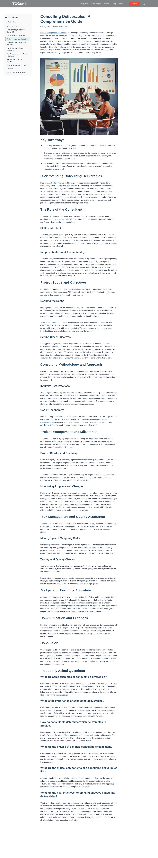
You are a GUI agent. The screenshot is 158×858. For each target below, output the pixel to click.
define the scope (49, 322)
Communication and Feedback (17, 65)
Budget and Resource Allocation (14, 61)
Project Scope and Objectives (17, 39)
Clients (106, 4)
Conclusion (10, 69)
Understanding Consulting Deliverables (15, 31)
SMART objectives (53, 183)
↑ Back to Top (11, 22)
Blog (114, 4)
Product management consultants (53, 33)
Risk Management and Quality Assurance (17, 55)
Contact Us (134, 4)
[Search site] (144, 4)
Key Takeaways (12, 26)
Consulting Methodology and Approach (16, 44)
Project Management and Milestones (15, 49)
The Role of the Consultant (16, 35)
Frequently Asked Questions (16, 72)
